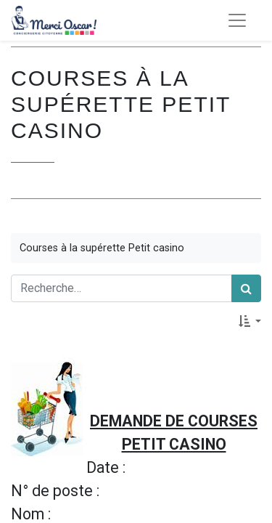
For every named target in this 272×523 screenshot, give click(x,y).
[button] (250, 321)
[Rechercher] (246, 288)
